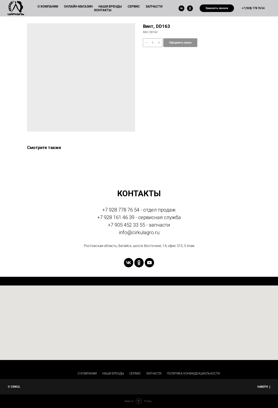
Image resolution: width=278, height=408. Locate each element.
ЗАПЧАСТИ (154, 6)
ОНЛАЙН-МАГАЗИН (78, 6)
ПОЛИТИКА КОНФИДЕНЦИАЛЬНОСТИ (193, 373)
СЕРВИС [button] (134, 6)
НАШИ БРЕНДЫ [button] (110, 6)
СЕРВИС (135, 373)
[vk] (181, 8)
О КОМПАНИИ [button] (47, 6)
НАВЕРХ (263, 387)
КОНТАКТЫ (102, 10)
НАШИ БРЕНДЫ (113, 373)
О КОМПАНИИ (87, 373)
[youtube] (149, 262)
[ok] (190, 8)
